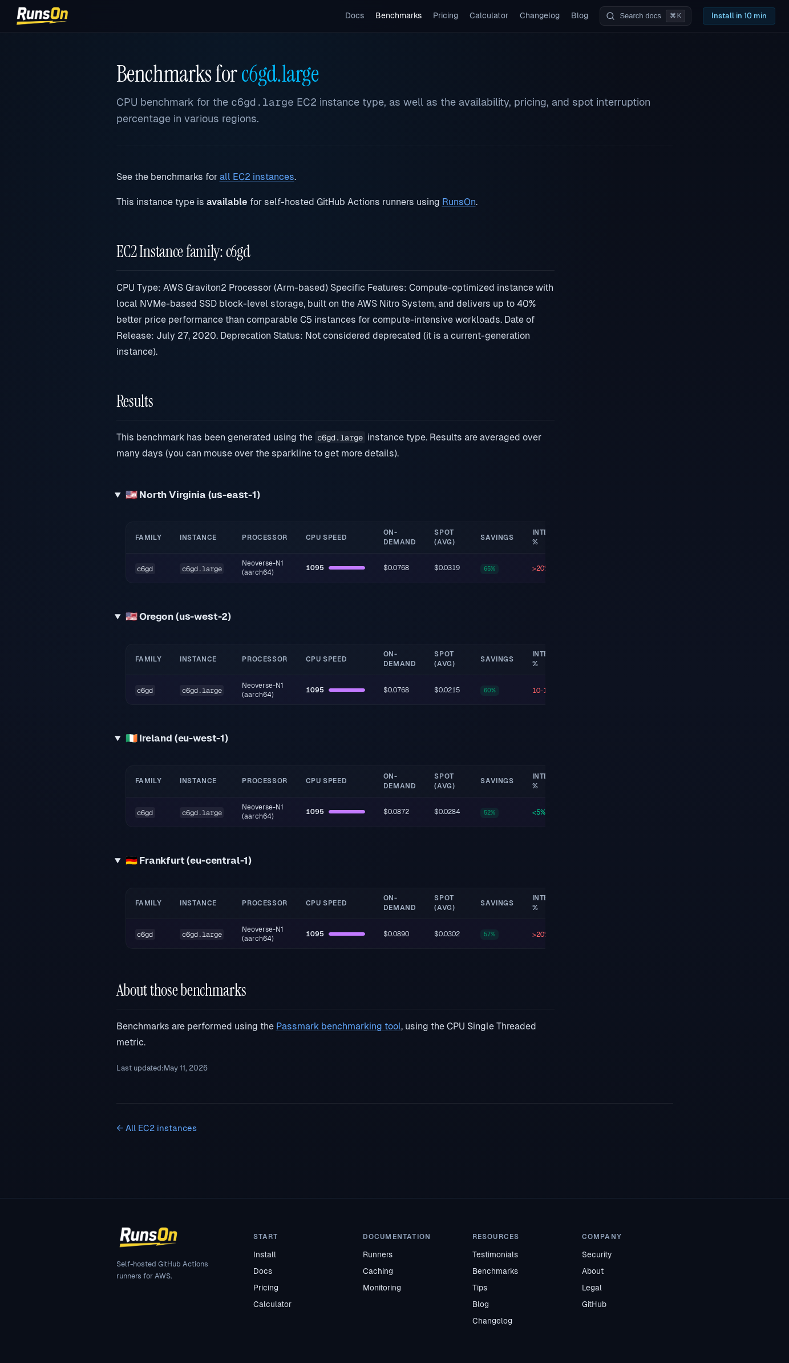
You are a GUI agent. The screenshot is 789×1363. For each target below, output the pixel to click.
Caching (378, 1271)
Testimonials (495, 1254)
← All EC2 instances (156, 1128)
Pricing (445, 15)
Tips (479, 1287)
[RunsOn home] (42, 16)
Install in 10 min (739, 15)
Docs (354, 15)
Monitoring (382, 1287)
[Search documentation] (645, 15)
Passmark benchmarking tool (338, 1026)
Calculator (489, 15)
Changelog (540, 15)
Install (264, 1254)
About (593, 1271)
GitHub (594, 1304)
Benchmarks (398, 15)
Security (597, 1254)
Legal (592, 1287)
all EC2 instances (257, 176)
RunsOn (459, 202)
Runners (378, 1254)
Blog (579, 15)
